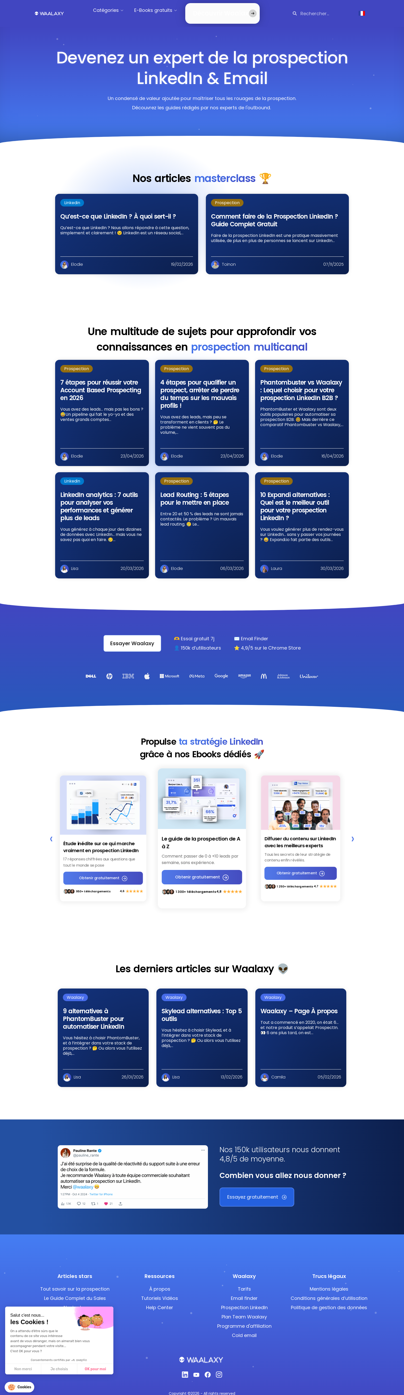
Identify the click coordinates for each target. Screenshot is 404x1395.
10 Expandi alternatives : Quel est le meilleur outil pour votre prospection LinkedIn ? (295, 500)
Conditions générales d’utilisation (329, 1290)
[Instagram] (219, 1368)
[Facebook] (208, 1367)
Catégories (112, 10)
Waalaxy (75, 989)
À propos (159, 1280)
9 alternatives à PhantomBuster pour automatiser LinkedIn (93, 1010)
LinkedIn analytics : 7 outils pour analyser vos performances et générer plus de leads (99, 500)
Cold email (244, 1327)
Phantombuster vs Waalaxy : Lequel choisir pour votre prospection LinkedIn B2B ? (301, 384)
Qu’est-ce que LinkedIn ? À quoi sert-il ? (118, 210)
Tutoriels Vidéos (159, 1290)
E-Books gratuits (160, 10)
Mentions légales (329, 1280)
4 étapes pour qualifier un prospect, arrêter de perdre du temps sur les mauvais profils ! (199, 388)
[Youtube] (196, 1367)
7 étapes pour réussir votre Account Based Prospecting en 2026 (100, 384)
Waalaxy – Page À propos (299, 1002)
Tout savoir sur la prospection (75, 1280)
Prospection (227, 197)
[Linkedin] (185, 1368)
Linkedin (72, 197)
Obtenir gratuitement (103, 872)
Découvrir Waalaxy (215, 10)
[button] (19, 1387)
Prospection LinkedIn (244, 1299)
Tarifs (244, 1280)
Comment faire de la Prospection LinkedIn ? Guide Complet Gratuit (274, 214)
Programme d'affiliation (244, 1318)
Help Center (159, 1299)
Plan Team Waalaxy (244, 1308)
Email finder (244, 1290)
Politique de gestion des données (329, 1299)
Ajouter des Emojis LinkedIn (75, 1308)
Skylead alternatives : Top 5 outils (201, 1006)
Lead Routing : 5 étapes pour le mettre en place (194, 492)
